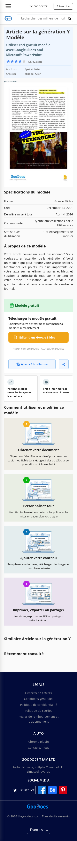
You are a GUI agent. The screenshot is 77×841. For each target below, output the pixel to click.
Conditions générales (38, 699)
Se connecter (38, 6)
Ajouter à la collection (32, 364)
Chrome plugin (38, 742)
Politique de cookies (38, 711)
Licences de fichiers (38, 693)
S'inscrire (63, 6)
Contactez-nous (38, 747)
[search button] (70, 18)
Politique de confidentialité (38, 705)
